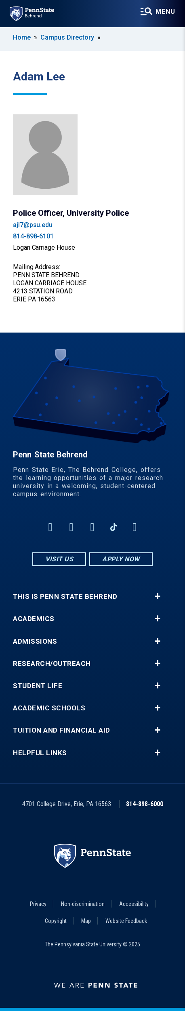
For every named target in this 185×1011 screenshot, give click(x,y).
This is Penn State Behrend (65, 596)
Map (86, 921)
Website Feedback (126, 921)
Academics (34, 619)
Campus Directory (67, 37)
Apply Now (121, 559)
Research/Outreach (52, 664)
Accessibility (134, 904)
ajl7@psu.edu (33, 225)
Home (22, 37)
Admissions (35, 641)
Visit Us (59, 559)
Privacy (38, 904)
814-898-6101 (33, 236)
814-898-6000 (144, 804)
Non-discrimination (83, 904)
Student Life (37, 686)
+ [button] (157, 596)
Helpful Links (40, 753)
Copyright (56, 921)
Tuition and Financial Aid (61, 730)
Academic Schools (49, 708)
